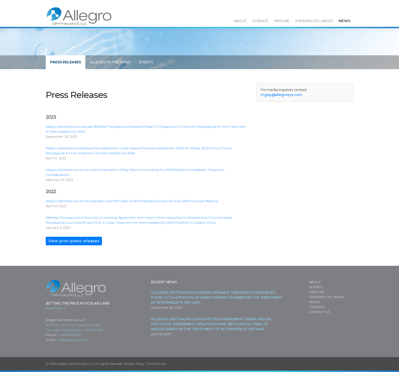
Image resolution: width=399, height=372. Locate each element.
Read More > (56, 308)
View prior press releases (73, 240)
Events (146, 62)
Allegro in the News (110, 62)
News (345, 21)
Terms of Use (156, 364)
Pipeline (282, 21)
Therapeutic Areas (314, 21)
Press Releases (65, 62)
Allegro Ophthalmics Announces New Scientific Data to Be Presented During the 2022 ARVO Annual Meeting (132, 201)
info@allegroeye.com (73, 340)
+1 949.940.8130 (69, 335)
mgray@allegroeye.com (281, 95)
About (240, 21)
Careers (317, 307)
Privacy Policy (134, 364)
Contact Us (319, 312)
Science (260, 21)
